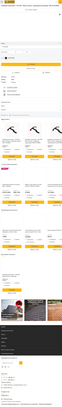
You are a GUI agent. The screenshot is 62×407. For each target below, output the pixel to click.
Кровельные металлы (7, 330)
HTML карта (5, 395)
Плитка (3, 334)
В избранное (7, 149)
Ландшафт (4, 338)
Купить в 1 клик (31, 68)
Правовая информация (45, 404)
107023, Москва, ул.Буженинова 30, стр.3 (15, 385)
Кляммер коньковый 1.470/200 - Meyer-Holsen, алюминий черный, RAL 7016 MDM (11, 141)
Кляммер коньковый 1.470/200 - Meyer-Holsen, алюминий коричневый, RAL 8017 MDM (34, 141)
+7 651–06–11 (7, 380)
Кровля (3, 327)
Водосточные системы (7, 349)
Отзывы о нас (5, 391)
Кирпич (3, 342)
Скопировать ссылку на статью (20, 115)
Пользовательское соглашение (29, 404)
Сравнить (17, 149)
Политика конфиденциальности (10, 404)
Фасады (3, 346)
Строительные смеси (7, 353)
